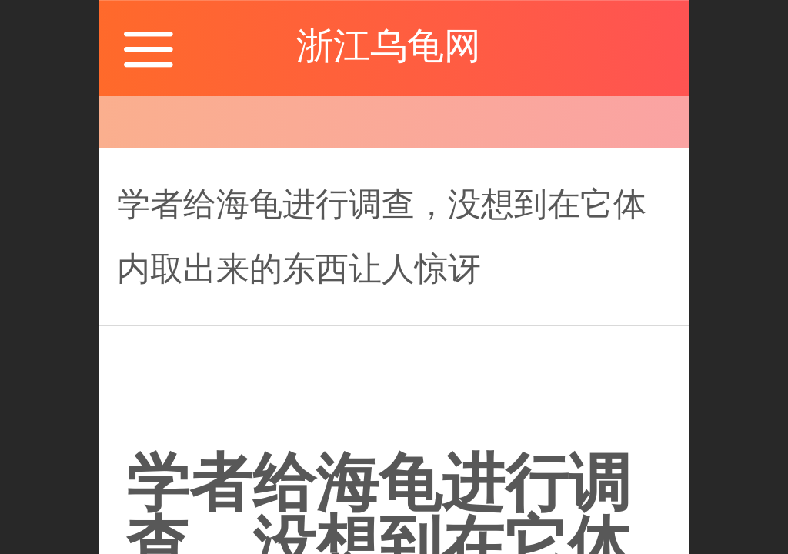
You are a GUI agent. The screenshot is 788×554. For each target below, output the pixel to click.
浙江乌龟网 (393, 45)
